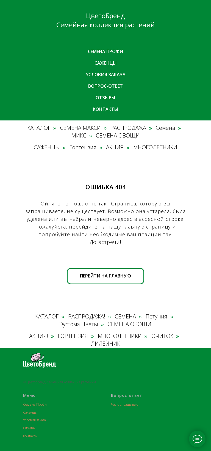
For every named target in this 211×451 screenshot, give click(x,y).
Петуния (156, 316)
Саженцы (106, 63)
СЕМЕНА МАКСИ (80, 128)
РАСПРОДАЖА (128, 128)
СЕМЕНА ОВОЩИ (118, 135)
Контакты (105, 109)
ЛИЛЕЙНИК (105, 343)
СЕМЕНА (125, 316)
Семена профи (105, 51)
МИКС (78, 135)
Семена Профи (35, 404)
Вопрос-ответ (105, 86)
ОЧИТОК (162, 336)
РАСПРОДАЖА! (86, 316)
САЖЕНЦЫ (47, 147)
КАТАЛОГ (39, 128)
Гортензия (83, 147)
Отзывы (105, 98)
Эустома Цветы (79, 324)
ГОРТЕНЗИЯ (73, 336)
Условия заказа (106, 75)
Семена (165, 128)
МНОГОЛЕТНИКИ (155, 147)
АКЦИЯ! (38, 336)
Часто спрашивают (125, 404)
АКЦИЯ (115, 147)
